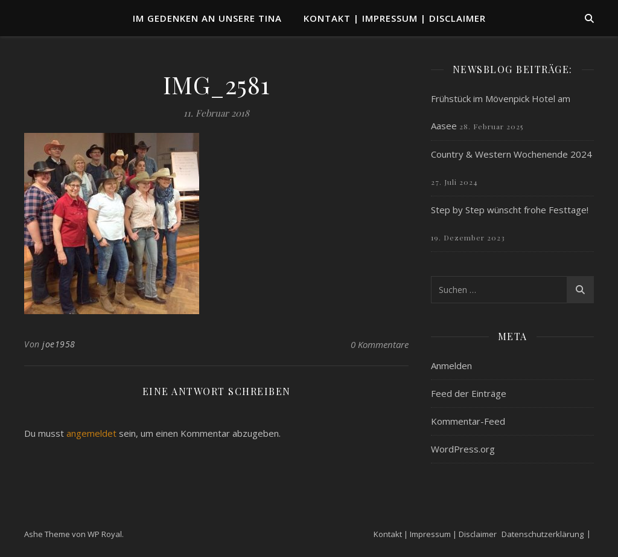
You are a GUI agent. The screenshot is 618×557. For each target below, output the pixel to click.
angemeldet (91, 433)
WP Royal (105, 534)
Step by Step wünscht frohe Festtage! (509, 210)
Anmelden (451, 365)
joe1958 (58, 344)
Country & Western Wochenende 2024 (511, 154)
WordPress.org (463, 449)
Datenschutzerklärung (543, 534)
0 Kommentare (380, 344)
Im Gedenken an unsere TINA (207, 18)
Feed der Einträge (468, 393)
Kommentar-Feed (468, 421)
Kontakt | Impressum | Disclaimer (395, 18)
